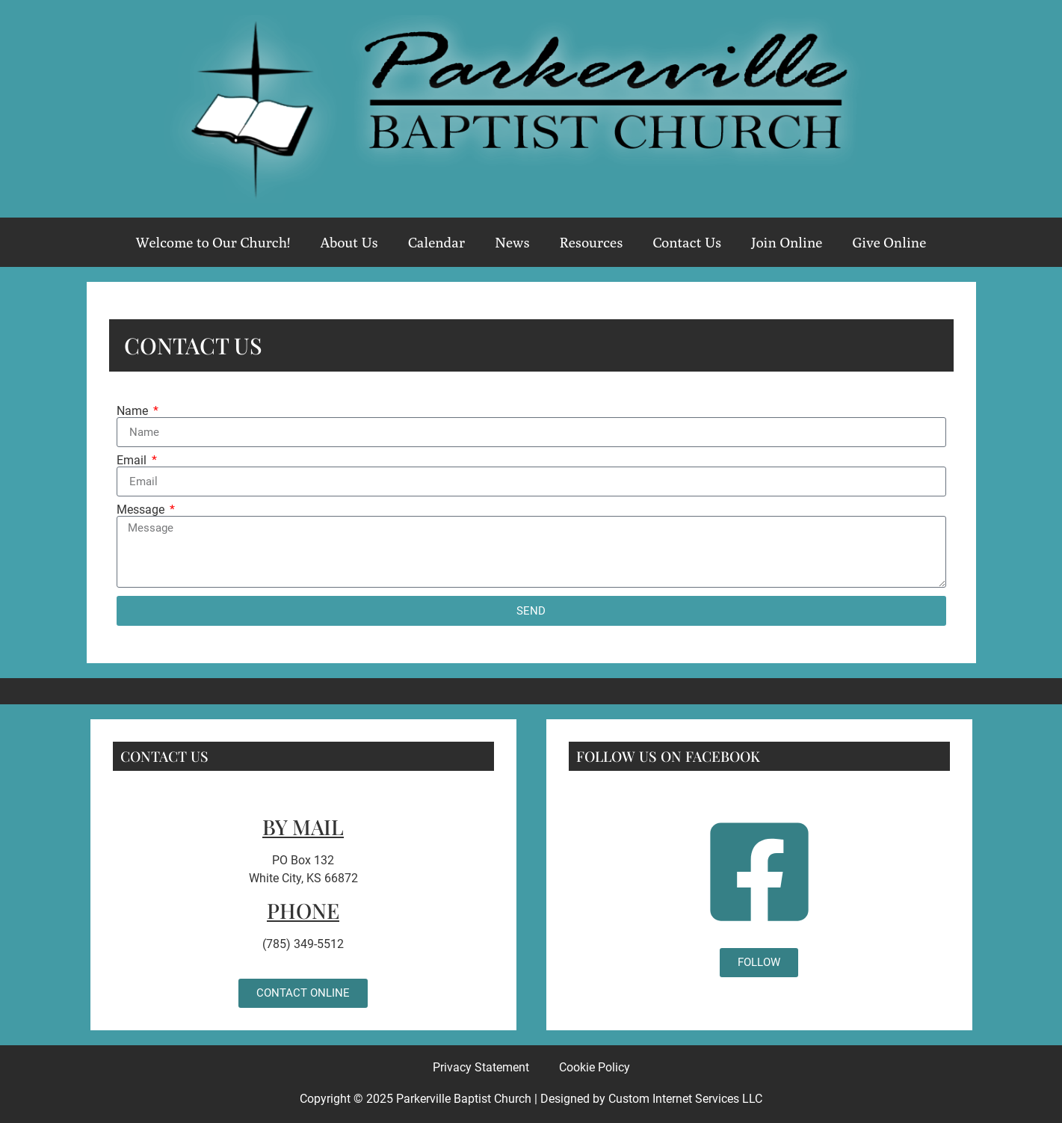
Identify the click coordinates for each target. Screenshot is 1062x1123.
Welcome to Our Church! (213, 242)
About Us (349, 242)
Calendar (436, 242)
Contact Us (686, 242)
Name (134, 411)
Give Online (889, 242)
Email (133, 461)
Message (142, 510)
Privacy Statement (481, 1067)
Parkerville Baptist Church (463, 1099)
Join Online (786, 242)
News (512, 242)
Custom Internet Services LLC (685, 1099)
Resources (591, 242)
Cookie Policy (594, 1067)
